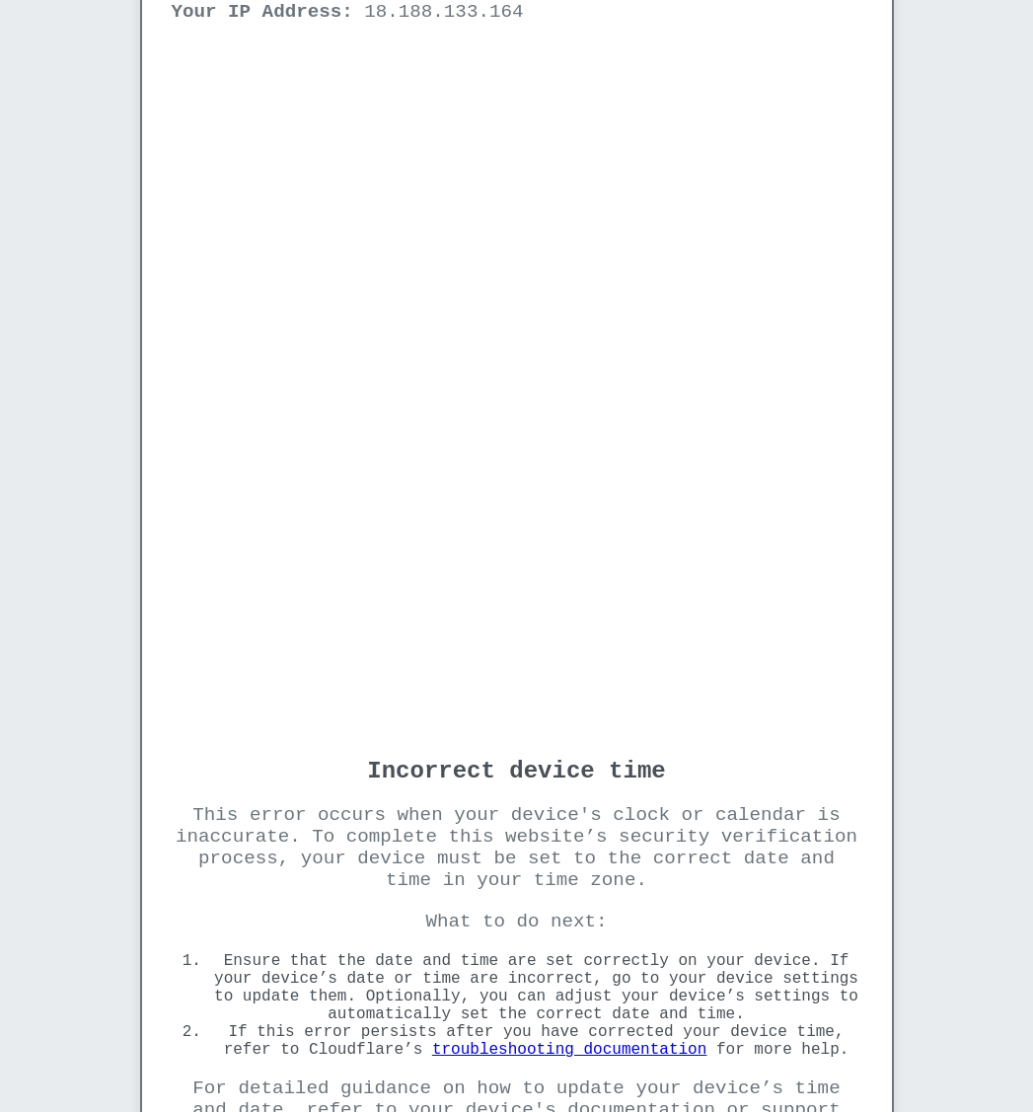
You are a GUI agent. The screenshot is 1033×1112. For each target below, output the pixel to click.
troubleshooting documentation (569, 1050)
